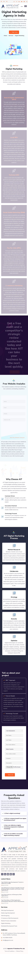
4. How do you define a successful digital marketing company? (12, 834)
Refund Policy (19, 951)
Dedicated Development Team (9, 926)
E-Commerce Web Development (9, 918)
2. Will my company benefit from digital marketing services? (14, 819)
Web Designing (5, 915)
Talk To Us (14, 32)
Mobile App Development (8, 913)
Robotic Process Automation (8, 921)
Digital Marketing (5, 923)
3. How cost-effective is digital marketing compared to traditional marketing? (13, 827)
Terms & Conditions (9, 951)
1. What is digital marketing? (11, 813)
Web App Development (7, 910)
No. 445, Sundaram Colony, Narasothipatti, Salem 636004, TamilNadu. (14, 934)
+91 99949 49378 (7, 937)
